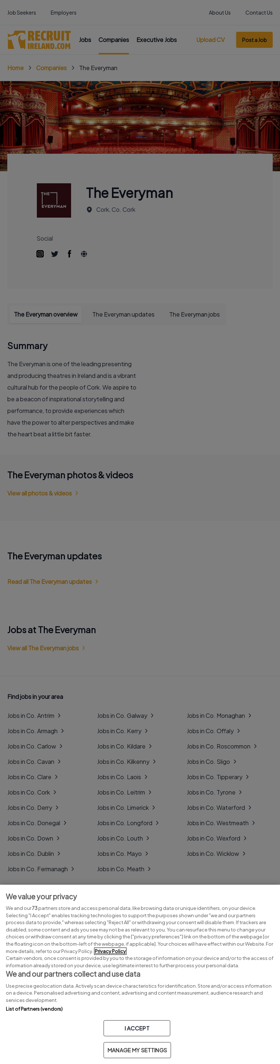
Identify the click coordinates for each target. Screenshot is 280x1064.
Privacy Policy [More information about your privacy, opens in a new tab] (110, 951)
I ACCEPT (137, 1028)
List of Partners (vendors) (34, 1009)
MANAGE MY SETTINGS (137, 1049)
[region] (140, 974)
